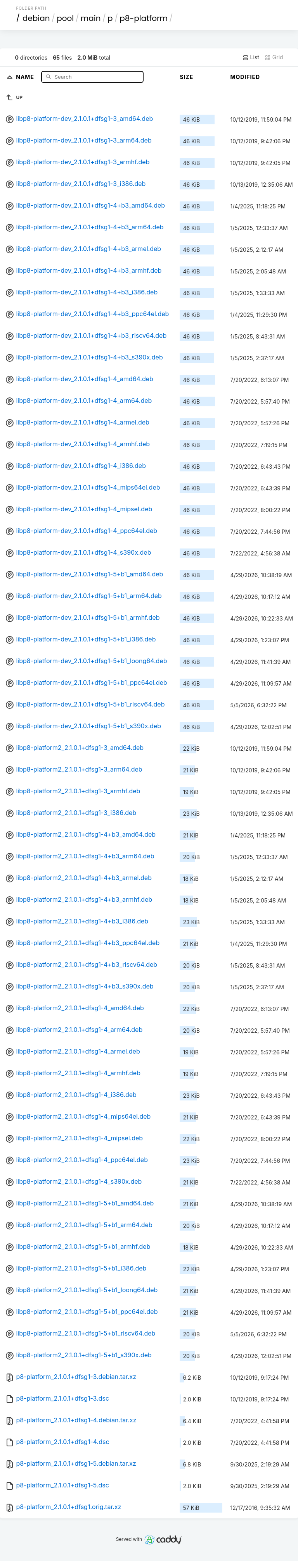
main (91, 18)
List (251, 57)
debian (36, 18)
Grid (274, 57)
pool (65, 18)
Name (26, 76)
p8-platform (144, 18)
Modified (245, 77)
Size (186, 77)
